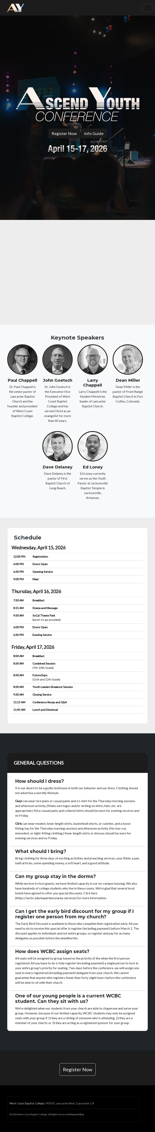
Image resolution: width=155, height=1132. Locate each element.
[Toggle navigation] (147, 8)
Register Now (64, 133)
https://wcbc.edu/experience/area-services (45, 898)
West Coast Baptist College (26, 1103)
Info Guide (94, 133)
